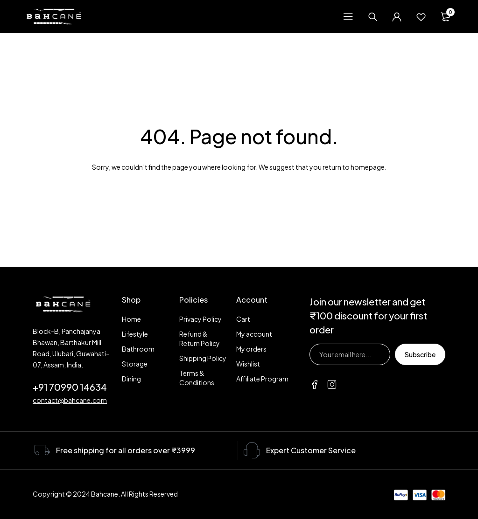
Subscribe (420, 354)
